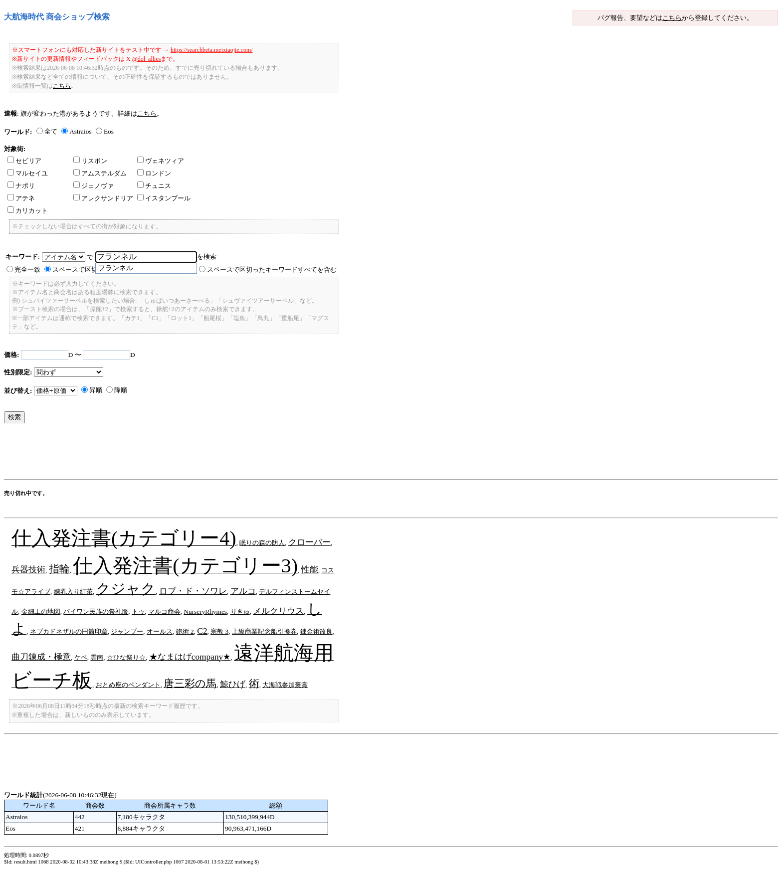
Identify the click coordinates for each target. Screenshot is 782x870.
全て (50, 131)
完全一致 (27, 269)
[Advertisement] (185, 453)
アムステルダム (100, 173)
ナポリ (21, 185)
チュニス (154, 185)
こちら (672, 17)
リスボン (90, 161)
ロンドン (154, 173)
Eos (109, 131)
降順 (120, 390)
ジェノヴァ (93, 185)
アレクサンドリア (103, 198)
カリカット (27, 210)
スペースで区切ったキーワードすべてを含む (272, 269)
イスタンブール (164, 198)
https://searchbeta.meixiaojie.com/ (212, 49)
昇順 (95, 390)
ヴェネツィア (160, 161)
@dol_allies (146, 58)
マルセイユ (27, 173)
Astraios (80, 131)
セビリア (24, 161)
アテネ (21, 198)
